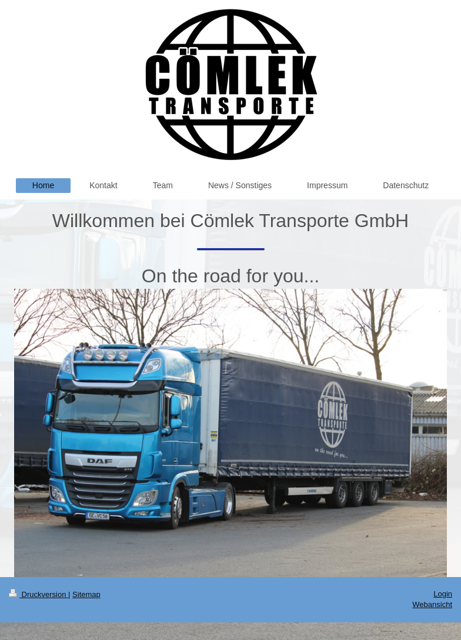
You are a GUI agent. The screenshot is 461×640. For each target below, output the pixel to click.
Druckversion (38, 594)
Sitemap (86, 594)
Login (442, 593)
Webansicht (432, 604)
